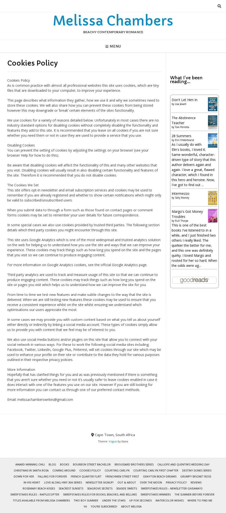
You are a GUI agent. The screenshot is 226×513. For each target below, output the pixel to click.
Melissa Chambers (113, 20)
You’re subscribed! (104, 506)
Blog (52, 464)
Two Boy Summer (86, 500)
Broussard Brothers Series (134, 464)
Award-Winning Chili (30, 464)
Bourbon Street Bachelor (92, 464)
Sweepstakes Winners (156, 494)
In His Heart (32, 482)
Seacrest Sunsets (71, 488)
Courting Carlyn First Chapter (155, 470)
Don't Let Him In (184, 100)
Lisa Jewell (180, 104)
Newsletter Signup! (100, 482)
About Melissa (131, 506)
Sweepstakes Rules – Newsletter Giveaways (171, 488)
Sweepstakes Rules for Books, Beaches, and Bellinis (100, 494)
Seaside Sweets (126, 488)
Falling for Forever (52, 476)
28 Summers (181, 136)
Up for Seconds (140, 500)
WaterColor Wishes (169, 500)
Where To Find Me (199, 500)
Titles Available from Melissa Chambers (41, 500)
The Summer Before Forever (194, 494)
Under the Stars (113, 500)
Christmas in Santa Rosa (31, 470)
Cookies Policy (90, 470)
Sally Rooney (182, 197)
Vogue (113, 441)
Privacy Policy (176, 482)
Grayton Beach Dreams (159, 476)
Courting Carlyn (117, 470)
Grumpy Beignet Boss (195, 476)
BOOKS (64, 464)
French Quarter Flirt (86, 476)
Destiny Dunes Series (196, 470)
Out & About (126, 482)
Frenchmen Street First (122, 476)
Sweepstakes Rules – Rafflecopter (34, 494)
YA (85, 506)
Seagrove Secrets (99, 488)
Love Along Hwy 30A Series (63, 482)
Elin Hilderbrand (184, 140)
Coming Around (64, 470)
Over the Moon (151, 482)
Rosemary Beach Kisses (39, 488)
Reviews (196, 482)
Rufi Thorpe (181, 220)
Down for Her (24, 476)
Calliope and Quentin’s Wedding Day (183, 464)
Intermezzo (180, 193)
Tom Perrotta (182, 127)
